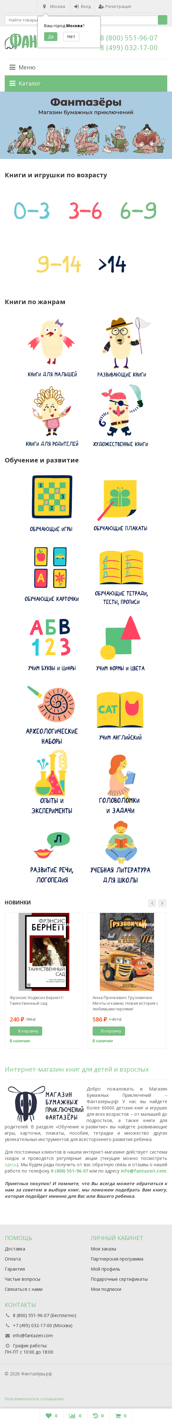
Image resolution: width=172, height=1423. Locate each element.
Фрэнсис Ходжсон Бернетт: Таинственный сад (37, 1000)
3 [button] (86, 154)
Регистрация (115, 6)
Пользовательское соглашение (34, 1399)
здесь (11, 1164)
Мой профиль (105, 1269)
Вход (82, 6)
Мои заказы (103, 1249)
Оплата (13, 1259)
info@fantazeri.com (143, 1171)
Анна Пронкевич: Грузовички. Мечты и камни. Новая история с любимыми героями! (125, 1003)
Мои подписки (106, 1289)
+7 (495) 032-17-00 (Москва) (42, 1325)
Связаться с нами (24, 1289)
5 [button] (93, 154)
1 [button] (79, 154)
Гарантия (15, 1269)
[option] (86, 125)
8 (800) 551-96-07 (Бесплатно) (44, 1315)
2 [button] (82, 154)
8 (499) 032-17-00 (129, 47)
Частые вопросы (22, 1279)
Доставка (15, 1249)
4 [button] (89, 154)
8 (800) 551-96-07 (129, 37)
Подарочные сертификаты (119, 1279)
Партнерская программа (117, 1259)
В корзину (24, 1031)
